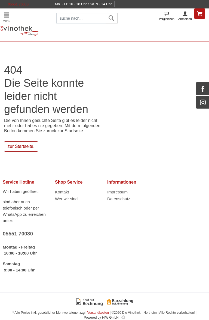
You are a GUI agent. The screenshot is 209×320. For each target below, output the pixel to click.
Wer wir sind (66, 198)
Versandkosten (98, 313)
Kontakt (62, 192)
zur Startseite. (21, 146)
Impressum (117, 192)
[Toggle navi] (6, 16)
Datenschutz (118, 198)
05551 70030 (18, 4)
